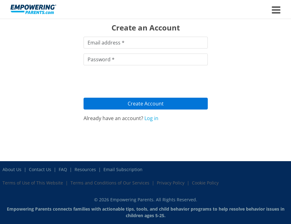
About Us (11, 169)
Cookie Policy (205, 183)
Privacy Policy (170, 183)
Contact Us (40, 169)
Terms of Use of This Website (32, 183)
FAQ (63, 169)
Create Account (146, 103)
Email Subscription (123, 169)
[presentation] (131, 82)
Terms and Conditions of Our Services (109, 183)
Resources (85, 169)
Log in (151, 118)
